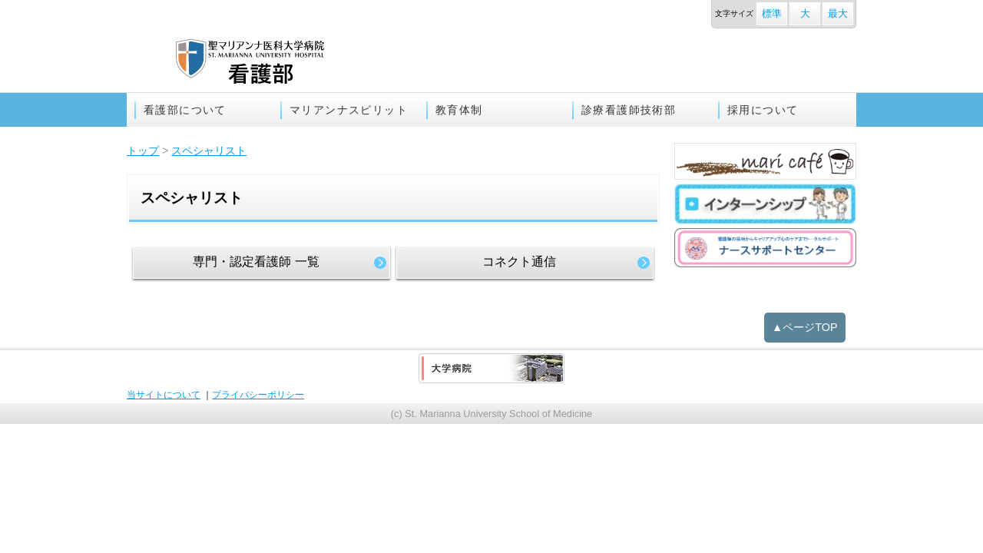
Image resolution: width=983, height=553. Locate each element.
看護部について (185, 110)
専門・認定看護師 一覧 (256, 261)
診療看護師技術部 (628, 110)
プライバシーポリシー (258, 394)
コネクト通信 (519, 261)
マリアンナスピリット (349, 110)
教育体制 (459, 110)
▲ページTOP (805, 327)
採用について (762, 110)
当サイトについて (163, 394)
